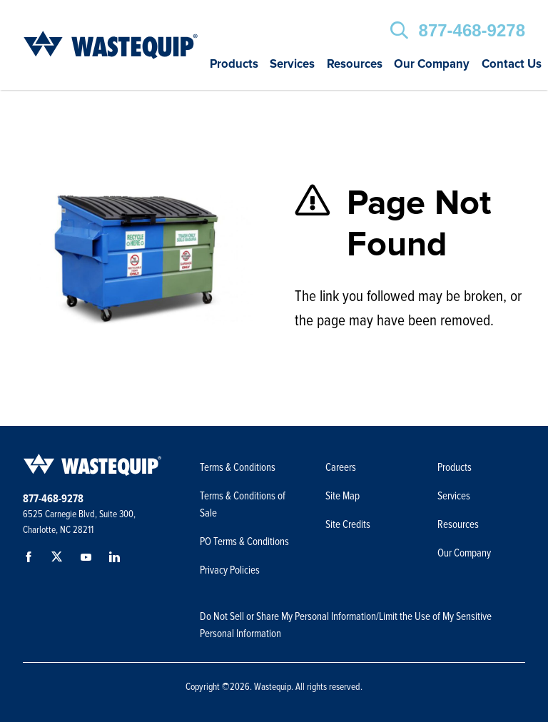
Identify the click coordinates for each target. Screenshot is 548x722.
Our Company (432, 65)
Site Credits (347, 524)
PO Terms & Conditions (245, 541)
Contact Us (512, 65)
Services (292, 65)
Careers (340, 467)
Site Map (342, 495)
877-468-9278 (472, 30)
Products (234, 65)
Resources (354, 65)
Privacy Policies (230, 570)
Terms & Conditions (237, 467)
